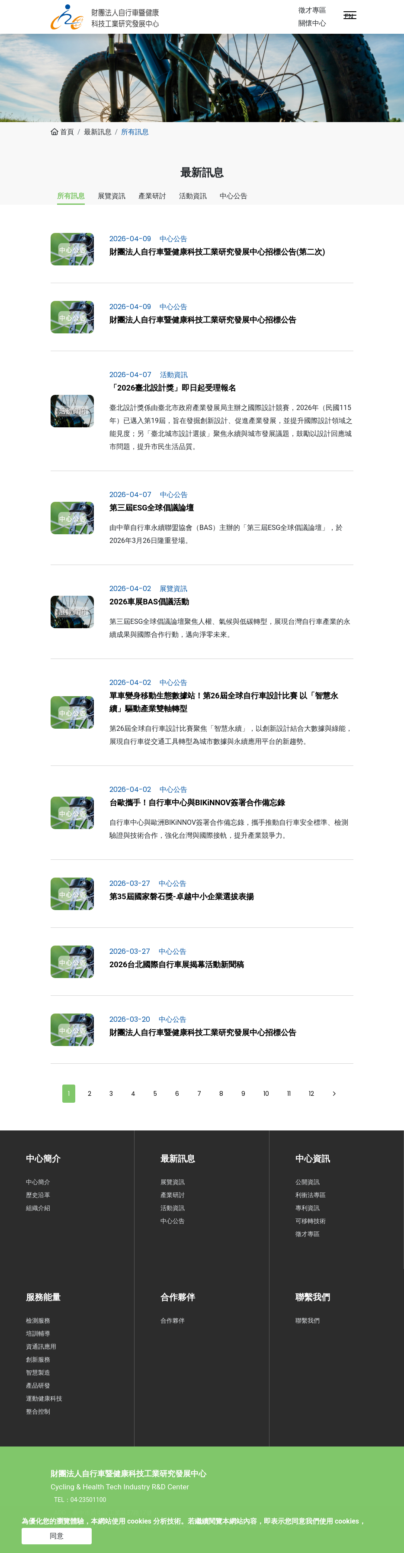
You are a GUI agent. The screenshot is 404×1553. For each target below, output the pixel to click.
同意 (57, 1536)
